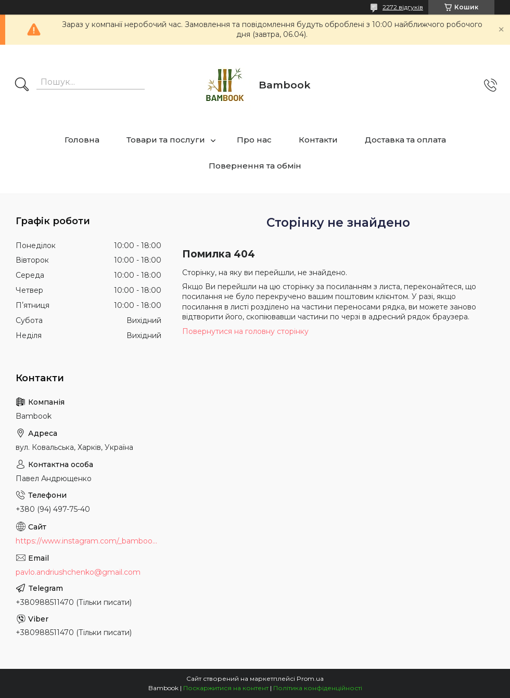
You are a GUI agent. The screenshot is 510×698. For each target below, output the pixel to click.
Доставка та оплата (405, 140)
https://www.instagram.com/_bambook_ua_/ (88, 541)
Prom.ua (310, 678)
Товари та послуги (165, 140)
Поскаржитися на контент (226, 688)
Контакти (318, 140)
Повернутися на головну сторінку (245, 331)
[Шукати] (21, 85)
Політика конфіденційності (317, 688)
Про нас (254, 140)
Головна (82, 140)
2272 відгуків (402, 7)
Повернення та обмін (255, 166)
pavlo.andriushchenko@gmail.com (78, 572)
